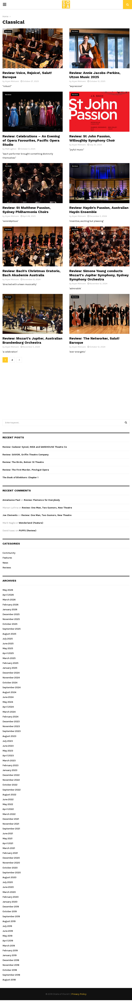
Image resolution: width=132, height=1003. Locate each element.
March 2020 (9, 892)
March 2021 (9, 848)
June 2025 (8, 643)
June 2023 (8, 745)
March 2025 (9, 658)
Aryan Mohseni (12, 81)
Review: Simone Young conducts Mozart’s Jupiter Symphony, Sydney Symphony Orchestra (99, 275)
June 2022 (8, 799)
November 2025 (11, 619)
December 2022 (11, 775)
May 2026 (8, 590)
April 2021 (8, 843)
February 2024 (10, 716)
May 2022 (8, 804)
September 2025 (12, 628)
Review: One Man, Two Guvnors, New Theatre (47, 507)
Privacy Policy (78, 994)
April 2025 (8, 653)
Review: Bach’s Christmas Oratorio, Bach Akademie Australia (31, 273)
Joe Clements (10, 515)
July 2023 (8, 741)
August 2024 (9, 692)
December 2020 (11, 857)
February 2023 (10, 765)
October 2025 (10, 624)
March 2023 (9, 760)
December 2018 (11, 960)
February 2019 (10, 950)
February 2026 (10, 604)
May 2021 (7, 838)
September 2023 (12, 731)
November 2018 (11, 965)
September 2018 (11, 974)
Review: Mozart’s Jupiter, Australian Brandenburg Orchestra (32, 340)
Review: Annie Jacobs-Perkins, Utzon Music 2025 (94, 75)
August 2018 (9, 979)
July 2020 (8, 882)
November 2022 (11, 779)
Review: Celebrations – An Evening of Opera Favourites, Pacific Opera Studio (31, 140)
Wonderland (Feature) (31, 522)
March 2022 (9, 814)
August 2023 (9, 736)
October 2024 (10, 682)
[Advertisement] (67, 389)
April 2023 (8, 755)
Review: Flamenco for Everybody (42, 500)
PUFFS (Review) (27, 530)
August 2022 (9, 794)
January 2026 (10, 609)
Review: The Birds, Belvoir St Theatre (23, 462)
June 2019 (8, 931)
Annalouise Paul (11, 500)
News (5, 562)
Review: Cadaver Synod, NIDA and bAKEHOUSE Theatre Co (35, 446)
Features (7, 557)
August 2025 (9, 633)
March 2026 (9, 599)
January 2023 (10, 770)
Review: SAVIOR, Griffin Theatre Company (26, 454)
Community (9, 552)
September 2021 (11, 828)
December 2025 (11, 614)
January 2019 (10, 955)
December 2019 (11, 906)
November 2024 (11, 677)
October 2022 (10, 784)
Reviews (8, 31)
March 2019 (9, 945)
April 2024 (8, 706)
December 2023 (11, 721)
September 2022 (12, 789)
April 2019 (8, 940)
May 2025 (8, 648)
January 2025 (10, 667)
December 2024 (11, 672)
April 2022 (8, 809)
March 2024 (9, 711)
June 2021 (8, 833)
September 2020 (12, 872)
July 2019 (7, 926)
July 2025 (8, 638)
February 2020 (11, 897)
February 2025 (10, 663)
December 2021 (11, 819)
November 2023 (11, 726)
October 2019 (10, 911)
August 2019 (9, 921)
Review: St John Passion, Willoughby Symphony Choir (92, 138)
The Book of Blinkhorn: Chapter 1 (20, 477)
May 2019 (7, 935)
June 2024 (8, 697)
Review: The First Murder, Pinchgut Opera (26, 469)
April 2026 (8, 594)
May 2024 (8, 702)
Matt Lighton (10, 149)
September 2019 (11, 916)
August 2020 (9, 877)
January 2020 (10, 901)
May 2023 (8, 750)
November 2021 (11, 823)
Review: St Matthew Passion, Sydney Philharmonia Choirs (27, 210)
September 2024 (12, 687)
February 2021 (10, 853)
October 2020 (10, 867)
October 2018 (10, 970)
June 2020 (8, 887)
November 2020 (11, 862)
